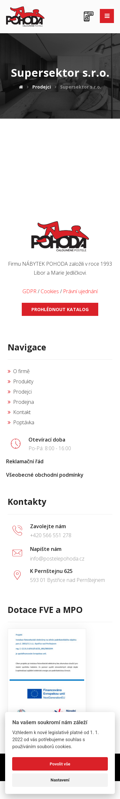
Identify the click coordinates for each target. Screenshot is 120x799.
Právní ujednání (80, 291)
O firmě (19, 371)
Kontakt (19, 412)
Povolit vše (60, 764)
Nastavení (60, 780)
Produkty (20, 381)
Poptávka (21, 422)
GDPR (29, 291)
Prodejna (21, 401)
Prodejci (20, 391)
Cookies (50, 291)
